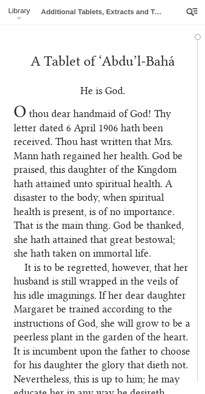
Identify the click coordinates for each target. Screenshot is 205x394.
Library (19, 11)
